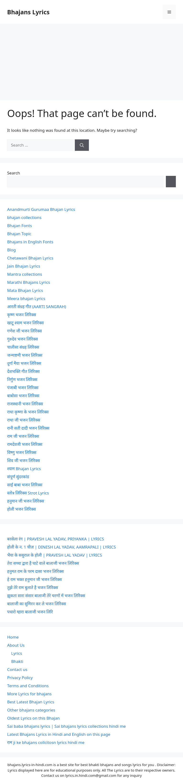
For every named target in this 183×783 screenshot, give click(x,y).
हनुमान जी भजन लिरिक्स (25, 501)
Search (13, 173)
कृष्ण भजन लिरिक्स (21, 314)
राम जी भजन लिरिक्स (23, 436)
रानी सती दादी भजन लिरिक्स (28, 428)
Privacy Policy (20, 677)
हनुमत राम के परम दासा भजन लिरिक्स (35, 571)
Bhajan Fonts (19, 225)
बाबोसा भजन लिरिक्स (23, 395)
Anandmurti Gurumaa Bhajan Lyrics (41, 209)
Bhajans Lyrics (28, 12)
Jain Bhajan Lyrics (23, 266)
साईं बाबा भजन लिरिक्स (24, 485)
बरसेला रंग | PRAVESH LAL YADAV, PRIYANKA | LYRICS (55, 539)
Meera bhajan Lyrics (26, 298)
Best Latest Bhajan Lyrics (30, 702)
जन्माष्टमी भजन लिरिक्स (24, 355)
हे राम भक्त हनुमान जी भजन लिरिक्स (34, 579)
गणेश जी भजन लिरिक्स (24, 331)
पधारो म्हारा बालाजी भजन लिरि (30, 612)
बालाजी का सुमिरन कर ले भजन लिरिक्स (36, 603)
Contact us (17, 669)
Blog (11, 250)
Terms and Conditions (28, 685)
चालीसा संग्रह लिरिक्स (23, 347)
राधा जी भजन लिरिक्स (23, 420)
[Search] (82, 145)
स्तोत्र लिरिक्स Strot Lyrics (28, 493)
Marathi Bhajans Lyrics (28, 282)
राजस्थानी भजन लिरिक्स (25, 404)
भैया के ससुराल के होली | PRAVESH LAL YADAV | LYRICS (54, 555)
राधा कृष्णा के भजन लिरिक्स (28, 412)
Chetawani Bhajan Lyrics (30, 258)
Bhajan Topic (19, 233)
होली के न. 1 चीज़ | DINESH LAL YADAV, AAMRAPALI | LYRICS (61, 547)
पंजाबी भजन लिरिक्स (23, 387)
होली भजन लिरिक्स (21, 509)
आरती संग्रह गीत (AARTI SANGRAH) (36, 306)
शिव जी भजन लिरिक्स (23, 460)
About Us (16, 645)
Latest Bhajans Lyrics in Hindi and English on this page (58, 734)
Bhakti (17, 661)
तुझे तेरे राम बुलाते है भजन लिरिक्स (32, 587)
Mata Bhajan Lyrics (25, 290)
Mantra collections (24, 274)
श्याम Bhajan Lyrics (24, 468)
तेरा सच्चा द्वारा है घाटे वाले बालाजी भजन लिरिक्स (43, 563)
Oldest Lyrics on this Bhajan (33, 718)
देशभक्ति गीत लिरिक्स (23, 371)
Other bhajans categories (31, 710)
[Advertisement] (91, 59)
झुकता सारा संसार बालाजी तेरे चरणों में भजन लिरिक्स (46, 595)
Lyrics (16, 653)
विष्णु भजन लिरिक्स (21, 452)
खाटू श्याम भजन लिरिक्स (25, 322)
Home (13, 637)
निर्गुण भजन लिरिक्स (22, 379)
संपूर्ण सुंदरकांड (18, 476)
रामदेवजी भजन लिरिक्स (24, 444)
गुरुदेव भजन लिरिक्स (22, 339)
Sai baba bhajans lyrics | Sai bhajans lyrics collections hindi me (66, 726)
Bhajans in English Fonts (30, 241)
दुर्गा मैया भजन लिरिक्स (24, 363)
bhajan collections (24, 217)
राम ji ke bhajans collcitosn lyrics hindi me (45, 742)
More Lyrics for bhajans (29, 694)
